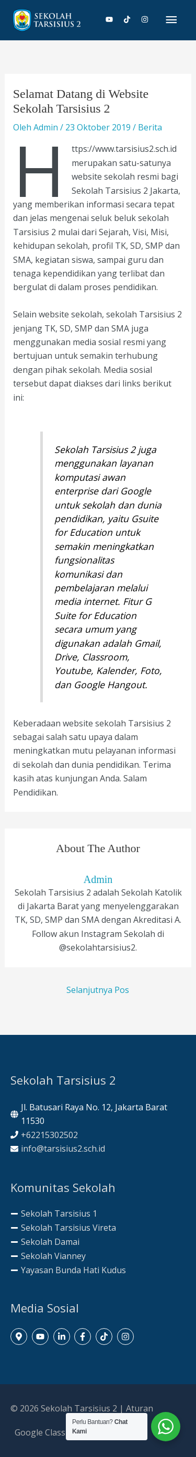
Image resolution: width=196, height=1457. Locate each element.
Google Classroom (51, 1432)
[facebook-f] (84, 1336)
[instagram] (145, 19)
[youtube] (113, 19)
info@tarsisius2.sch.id (63, 1148)
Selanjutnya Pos (97, 990)
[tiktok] (131, 19)
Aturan (139, 1408)
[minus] (53, 1213)
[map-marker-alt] (20, 1336)
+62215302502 (49, 1135)
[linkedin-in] (63, 1336)
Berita (150, 127)
